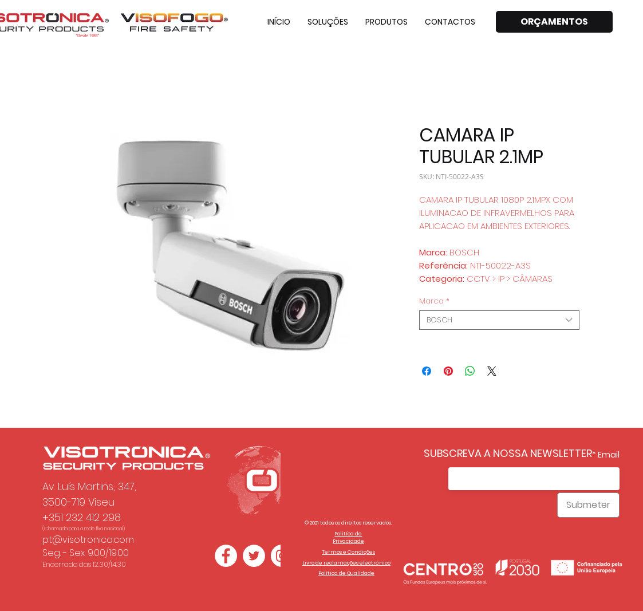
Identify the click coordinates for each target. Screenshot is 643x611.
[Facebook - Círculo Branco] (226, 556)
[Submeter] (588, 505)
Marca (434, 301)
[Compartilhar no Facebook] (426, 371)
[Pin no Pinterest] (448, 371)
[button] (328, 21)
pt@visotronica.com (88, 539)
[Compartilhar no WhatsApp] (470, 371)
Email (609, 455)
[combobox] (499, 320)
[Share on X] (492, 371)
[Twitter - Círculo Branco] (254, 556)
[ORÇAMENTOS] (554, 22)
